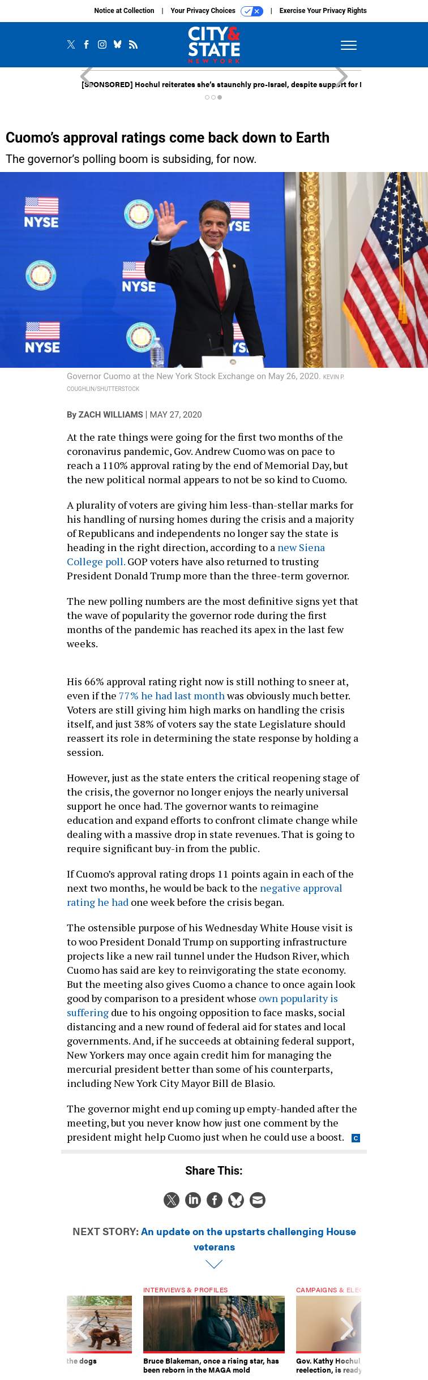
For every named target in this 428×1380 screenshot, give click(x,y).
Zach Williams (111, 415)
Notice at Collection (124, 11)
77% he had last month (172, 695)
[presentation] (81, 1330)
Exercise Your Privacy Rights (323, 11)
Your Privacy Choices (217, 11)
